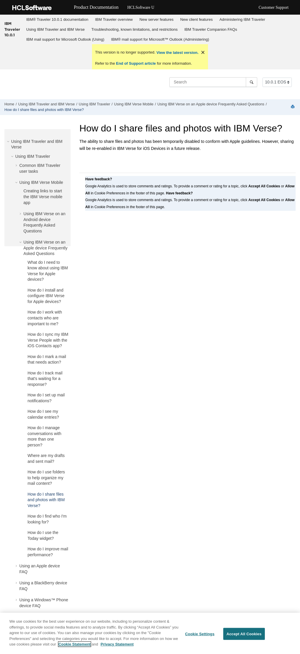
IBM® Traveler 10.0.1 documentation (57, 19)
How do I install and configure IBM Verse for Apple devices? (46, 296)
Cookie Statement (75, 646)
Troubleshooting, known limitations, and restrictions (134, 29)
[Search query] (213, 82)
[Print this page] (293, 107)
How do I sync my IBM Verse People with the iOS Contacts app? (48, 340)
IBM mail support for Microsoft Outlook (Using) (65, 39)
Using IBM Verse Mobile (133, 104)
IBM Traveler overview (114, 19)
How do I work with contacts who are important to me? (45, 318)
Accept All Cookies (244, 636)
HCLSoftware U (140, 7)
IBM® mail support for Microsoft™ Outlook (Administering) (160, 39)
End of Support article (136, 63)
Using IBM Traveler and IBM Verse (55, 29)
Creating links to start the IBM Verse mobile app (42, 197)
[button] (8, 141)
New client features (196, 19)
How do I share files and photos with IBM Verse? (44, 110)
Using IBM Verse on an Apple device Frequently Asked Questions (210, 104)
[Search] (251, 82)
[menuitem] (57, 20)
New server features (156, 19)
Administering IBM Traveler (242, 19)
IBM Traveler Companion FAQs (210, 29)
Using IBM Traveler (94, 104)
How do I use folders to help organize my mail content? (46, 478)
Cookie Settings (199, 636)
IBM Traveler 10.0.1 (12, 29)
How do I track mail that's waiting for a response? (45, 379)
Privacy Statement (117, 646)
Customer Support (274, 7)
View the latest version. (176, 52)
